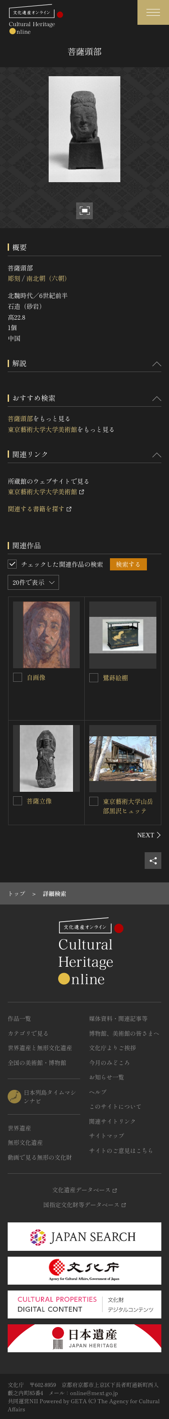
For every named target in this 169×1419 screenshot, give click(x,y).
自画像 (36, 677)
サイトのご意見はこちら (121, 1150)
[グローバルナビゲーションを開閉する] (153, 12)
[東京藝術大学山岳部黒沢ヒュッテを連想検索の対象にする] (93, 801)
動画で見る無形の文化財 (40, 1157)
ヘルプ (98, 1092)
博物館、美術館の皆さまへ (124, 1033)
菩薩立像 (39, 800)
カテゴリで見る (28, 1033)
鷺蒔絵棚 (115, 677)
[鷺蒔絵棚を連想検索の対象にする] (93, 677)
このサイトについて (115, 1106)
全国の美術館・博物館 (37, 1062)
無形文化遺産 (25, 1142)
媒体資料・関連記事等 (118, 1018)
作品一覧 (19, 1018)
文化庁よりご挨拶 (112, 1047)
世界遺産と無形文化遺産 (40, 1047)
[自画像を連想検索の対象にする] (17, 677)
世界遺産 (19, 1128)
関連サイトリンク (112, 1121)
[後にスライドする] (149, 835)
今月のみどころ (109, 1062)
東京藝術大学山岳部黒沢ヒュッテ (128, 806)
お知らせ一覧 (106, 1077)
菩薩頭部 (20, 418)
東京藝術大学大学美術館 (42, 429)
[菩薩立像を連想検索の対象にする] (17, 800)
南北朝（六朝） (48, 278)
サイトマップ (106, 1135)
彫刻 (14, 278)
